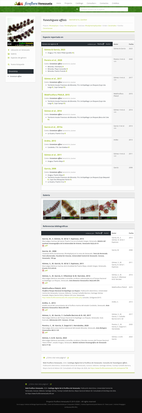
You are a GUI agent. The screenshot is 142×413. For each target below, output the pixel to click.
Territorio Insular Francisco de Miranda (62, 85)
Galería (11, 54)
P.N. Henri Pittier (60, 53)
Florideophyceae (70, 26)
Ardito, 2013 (50, 140)
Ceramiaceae (48, 28)
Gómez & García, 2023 (54, 49)
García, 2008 (50, 168)
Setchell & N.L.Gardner (78, 20)
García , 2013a (53, 127)
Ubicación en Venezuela (18, 50)
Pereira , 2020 (53, 60)
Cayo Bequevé (104, 177)
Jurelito (69, 53)
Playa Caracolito (60, 69)
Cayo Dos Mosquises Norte (59, 179)
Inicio (59, 3)
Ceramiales (112, 26)
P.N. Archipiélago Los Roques (87, 85)
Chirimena (58, 66)
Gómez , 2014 (53, 111)
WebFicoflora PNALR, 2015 (57, 94)
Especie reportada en (53, 37)
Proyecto (68, 3)
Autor (108, 44)
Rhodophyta (54, 26)
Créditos (115, 3)
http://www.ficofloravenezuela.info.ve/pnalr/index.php (62, 297)
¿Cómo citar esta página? (56, 357)
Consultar (91, 3)
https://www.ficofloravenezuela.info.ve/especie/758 (109, 368)
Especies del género (16, 58)
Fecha (100, 44)
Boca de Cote (104, 117)
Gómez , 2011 (53, 154)
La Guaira (51, 133)
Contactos (104, 3)
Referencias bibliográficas (55, 226)
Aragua (50, 53)
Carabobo (51, 147)
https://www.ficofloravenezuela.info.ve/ (40, 394)
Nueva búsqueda (15, 64)
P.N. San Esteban (62, 147)
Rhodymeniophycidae (93, 26)
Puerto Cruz (59, 133)
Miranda (51, 66)
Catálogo (79, 3)
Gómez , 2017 (53, 78)
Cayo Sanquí (58, 87)
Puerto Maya (58, 161)
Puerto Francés (60, 71)
